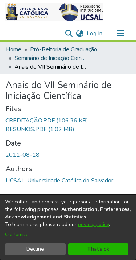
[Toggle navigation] (120, 33)
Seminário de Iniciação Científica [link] (51, 58)
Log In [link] (95, 34)
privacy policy (93, 224)
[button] (54, 12)
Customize (17, 234)
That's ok (98, 249)
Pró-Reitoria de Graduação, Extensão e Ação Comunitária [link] (66, 49)
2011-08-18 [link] (22, 155)
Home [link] (13, 49)
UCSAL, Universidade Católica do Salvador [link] (59, 181)
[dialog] (68, 227)
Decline (35, 249)
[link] (46, 121)
